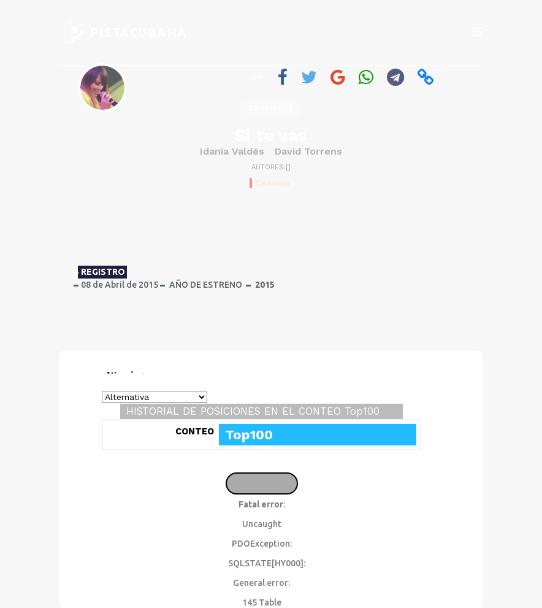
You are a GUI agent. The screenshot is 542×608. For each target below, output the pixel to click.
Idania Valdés (232, 151)
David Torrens (308, 151)
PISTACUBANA (138, 32)
